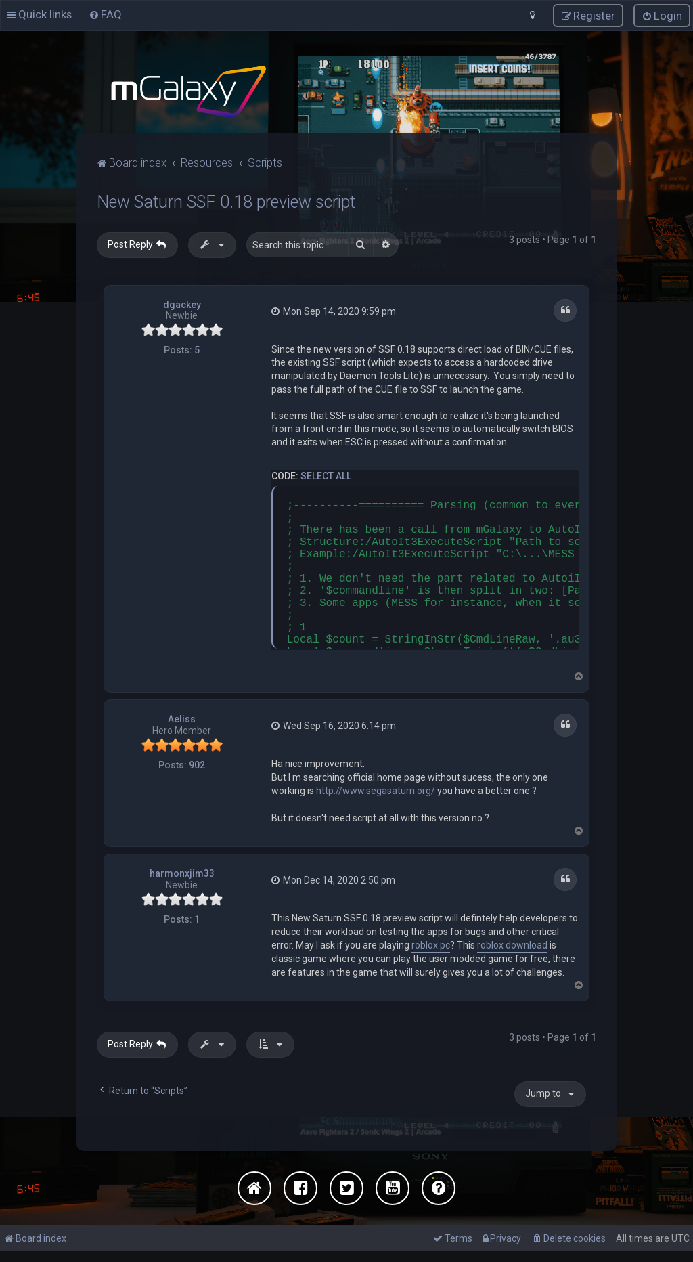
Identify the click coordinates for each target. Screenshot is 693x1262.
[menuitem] (105, 13)
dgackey (182, 302)
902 (197, 763)
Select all (325, 474)
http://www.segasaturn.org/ (375, 788)
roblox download (512, 943)
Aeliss (182, 717)
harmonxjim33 (182, 872)
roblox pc (430, 943)
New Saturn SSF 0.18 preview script (226, 201)
